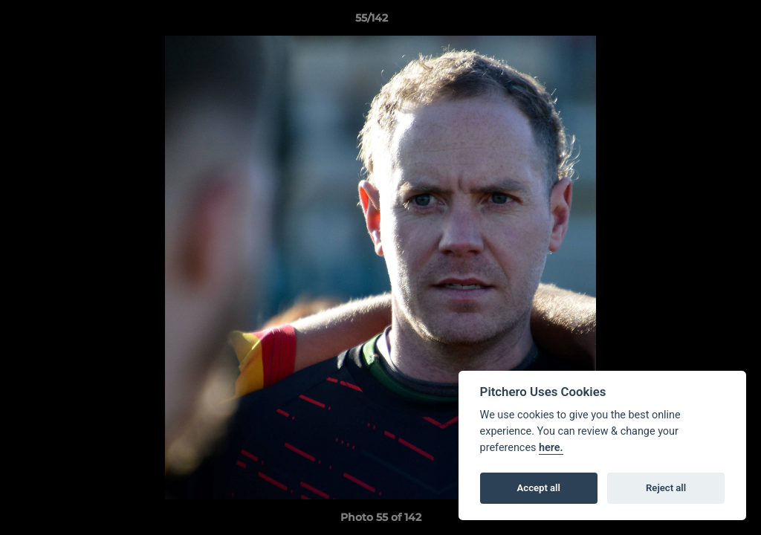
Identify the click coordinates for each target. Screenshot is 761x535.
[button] (698, 21)
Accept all (538, 487)
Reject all (666, 487)
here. (551, 447)
